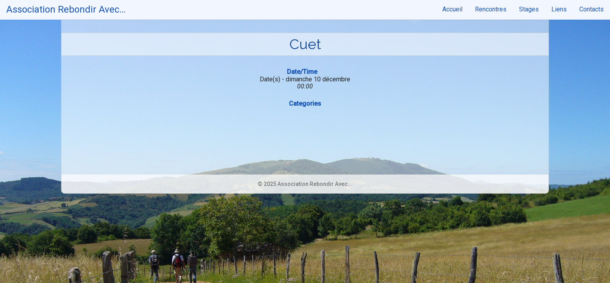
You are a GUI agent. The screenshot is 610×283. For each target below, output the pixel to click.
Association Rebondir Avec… (66, 9)
